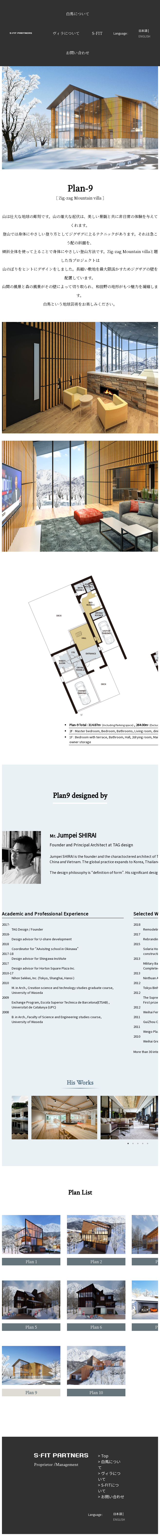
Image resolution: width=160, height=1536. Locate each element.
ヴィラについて (66, 33)
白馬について (77, 14)
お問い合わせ (77, 52)
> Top (103, 1456)
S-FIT (97, 33)
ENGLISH (144, 36)
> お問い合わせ (111, 1496)
